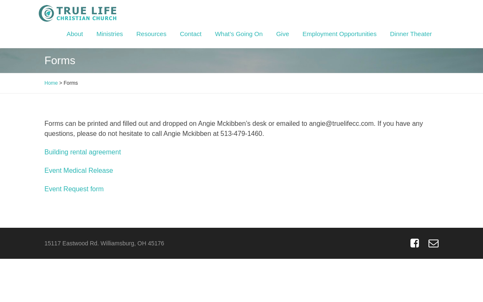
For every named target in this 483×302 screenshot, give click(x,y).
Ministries (109, 33)
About (75, 33)
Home (51, 83)
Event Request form (74, 189)
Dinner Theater (411, 33)
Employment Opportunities (339, 33)
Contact (191, 33)
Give (282, 33)
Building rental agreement (83, 152)
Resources (151, 33)
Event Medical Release (78, 170)
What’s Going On (239, 33)
